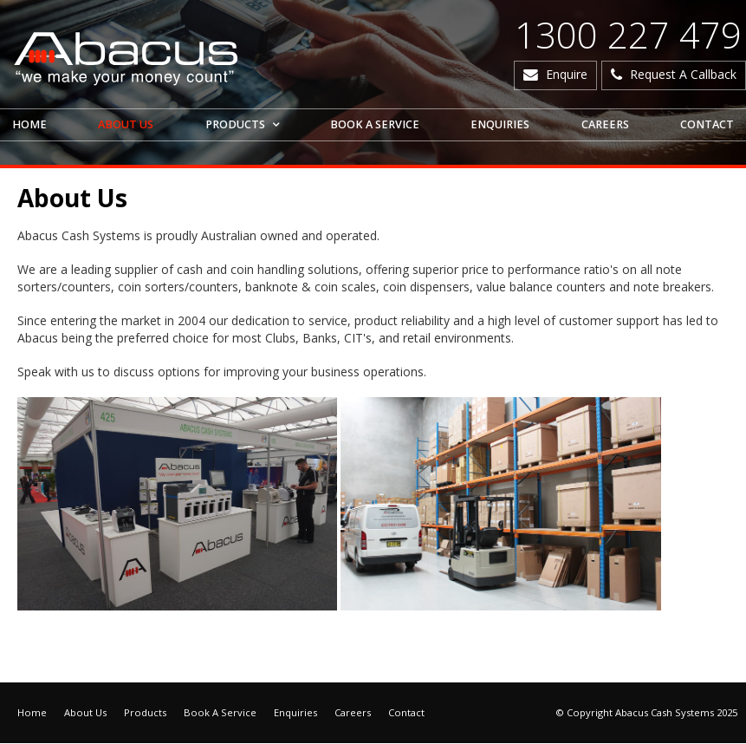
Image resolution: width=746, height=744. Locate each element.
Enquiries (295, 713)
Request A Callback (683, 74)
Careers (352, 713)
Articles (26, 656)
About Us (85, 713)
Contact (406, 713)
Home (32, 713)
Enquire (566, 74)
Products (145, 713)
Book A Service (220, 713)
